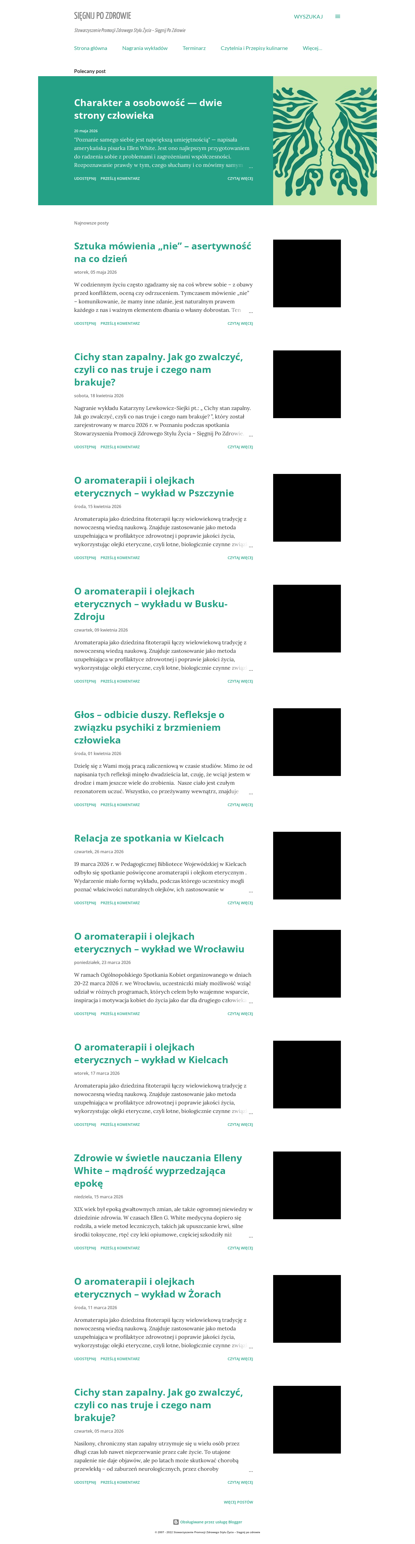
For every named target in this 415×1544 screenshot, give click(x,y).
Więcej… (312, 48)
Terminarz (194, 48)
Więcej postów (238, 1502)
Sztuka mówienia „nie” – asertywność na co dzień (162, 252)
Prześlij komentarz (120, 178)
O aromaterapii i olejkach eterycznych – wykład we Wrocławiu (159, 942)
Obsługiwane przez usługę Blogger (207, 1521)
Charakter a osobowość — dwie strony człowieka (148, 109)
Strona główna (90, 48)
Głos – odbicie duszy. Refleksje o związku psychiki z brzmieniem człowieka (149, 727)
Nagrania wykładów (145, 48)
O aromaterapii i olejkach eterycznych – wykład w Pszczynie (154, 486)
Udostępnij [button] (85, 178)
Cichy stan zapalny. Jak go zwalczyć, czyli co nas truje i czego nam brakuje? (158, 369)
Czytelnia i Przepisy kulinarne (254, 48)
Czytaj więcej (240, 178)
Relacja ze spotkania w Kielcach (149, 838)
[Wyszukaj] (308, 16)
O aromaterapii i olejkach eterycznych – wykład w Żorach (147, 1287)
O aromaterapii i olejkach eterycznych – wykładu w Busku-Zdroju (151, 603)
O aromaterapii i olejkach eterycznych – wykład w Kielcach (151, 1053)
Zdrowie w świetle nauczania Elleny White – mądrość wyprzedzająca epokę (158, 1170)
